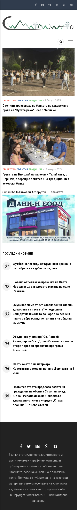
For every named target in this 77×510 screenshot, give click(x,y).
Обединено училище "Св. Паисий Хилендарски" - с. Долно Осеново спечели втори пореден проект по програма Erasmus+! (43, 343)
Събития (22, 100)
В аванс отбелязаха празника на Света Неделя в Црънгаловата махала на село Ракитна (41, 286)
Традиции (35, 100)
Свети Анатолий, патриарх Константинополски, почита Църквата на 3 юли (43, 368)
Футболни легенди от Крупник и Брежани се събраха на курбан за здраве (42, 266)
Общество (9, 100)
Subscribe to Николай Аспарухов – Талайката (32, 192)
